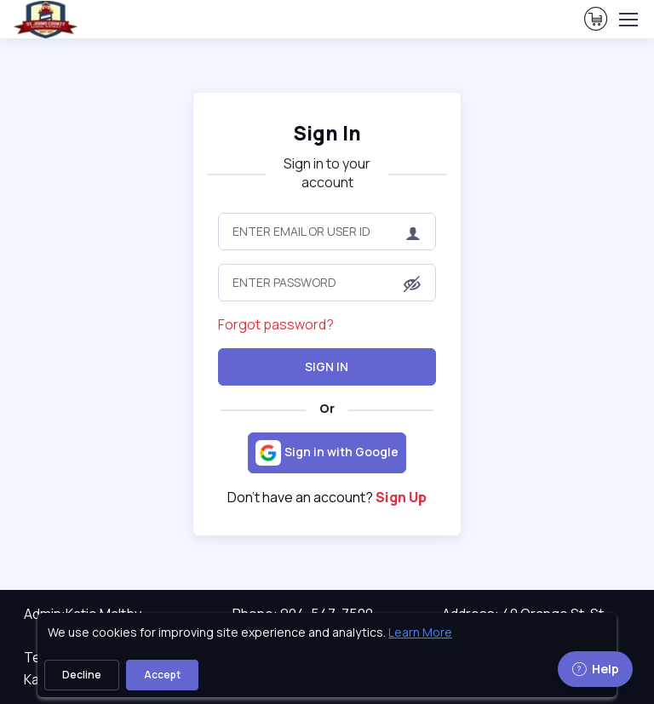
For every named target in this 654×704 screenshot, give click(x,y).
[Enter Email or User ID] (327, 231)
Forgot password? (276, 324)
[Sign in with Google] (327, 452)
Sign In (326, 366)
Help (595, 669)
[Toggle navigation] (627, 19)
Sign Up (401, 497)
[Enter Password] (327, 282)
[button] (412, 283)
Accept (162, 674)
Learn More (420, 632)
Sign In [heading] (327, 133)
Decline (81, 674)
